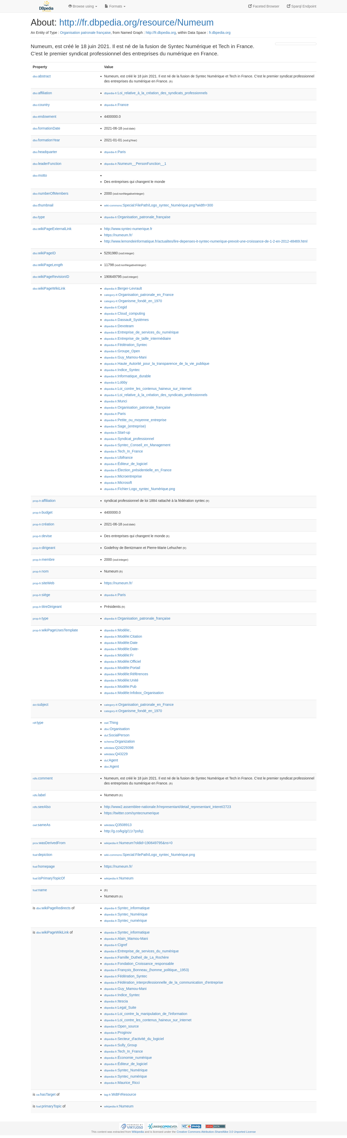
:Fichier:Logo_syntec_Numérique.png (139, 489)
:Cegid (115, 307)
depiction (42, 855)
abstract (42, 76)
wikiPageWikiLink (49, 288)
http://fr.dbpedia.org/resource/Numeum (136, 22)
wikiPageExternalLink (52, 229)
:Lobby (115, 382)
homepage (44, 866)
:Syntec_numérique (125, 921)
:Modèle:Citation (123, 636)
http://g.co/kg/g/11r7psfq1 (124, 831)
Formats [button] (115, 6)
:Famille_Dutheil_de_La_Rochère (136, 957)
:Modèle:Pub (120, 687)
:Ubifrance (118, 458)
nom (41, 571)
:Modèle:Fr (119, 655)
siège (41, 595)
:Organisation (117, 729)
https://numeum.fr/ (118, 235)
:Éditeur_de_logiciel (126, 464)
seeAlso (42, 807)
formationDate (46, 128)
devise (42, 536)
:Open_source (121, 1026)
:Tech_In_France (123, 451)
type (39, 217)
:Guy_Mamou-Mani (125, 357)
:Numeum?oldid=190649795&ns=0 (138, 843)
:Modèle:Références (126, 674)
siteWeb (43, 583)
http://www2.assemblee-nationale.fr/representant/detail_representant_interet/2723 (167, 807)
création (43, 524)
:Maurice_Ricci (122, 1083)
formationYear (46, 140)
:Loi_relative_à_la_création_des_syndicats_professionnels (155, 93)
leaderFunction (47, 164)
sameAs (41, 825)
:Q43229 (116, 754)
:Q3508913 (118, 825)
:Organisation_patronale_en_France (139, 295)
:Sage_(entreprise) (125, 426)
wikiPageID (44, 253)
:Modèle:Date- (121, 649)
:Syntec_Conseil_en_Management (137, 445)
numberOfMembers (50, 193)
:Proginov (118, 1033)
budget (43, 512)
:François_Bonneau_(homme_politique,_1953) (146, 970)
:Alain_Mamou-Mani (126, 939)
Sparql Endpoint (301, 6)
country (41, 105)
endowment (44, 117)
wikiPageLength (48, 265)
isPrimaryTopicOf (49, 878)
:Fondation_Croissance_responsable (139, 964)
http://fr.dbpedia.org (161, 33)
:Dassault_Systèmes (126, 320)
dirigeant (44, 548)
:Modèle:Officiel (122, 661)
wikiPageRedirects (53, 908)
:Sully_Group (120, 1045)
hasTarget (46, 1094)
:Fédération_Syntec (125, 345)
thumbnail (43, 205)
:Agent (111, 760)
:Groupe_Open (122, 351)
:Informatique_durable (127, 376)
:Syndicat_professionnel (129, 439)
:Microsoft (118, 483)
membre (44, 559)
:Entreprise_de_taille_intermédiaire (137, 338)
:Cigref (115, 945)
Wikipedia (138, 1131)
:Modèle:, (117, 630)
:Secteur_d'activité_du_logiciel (134, 1039)
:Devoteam (119, 326)
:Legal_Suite (120, 1007)
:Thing (111, 723)
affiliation (42, 93)
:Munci (115, 401)
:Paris (115, 152)
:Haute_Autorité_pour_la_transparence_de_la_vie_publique (156, 364)
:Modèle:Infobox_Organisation (134, 693)
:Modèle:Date (121, 643)
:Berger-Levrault (123, 288)
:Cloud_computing (124, 313)
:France (116, 105)
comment (43, 778)
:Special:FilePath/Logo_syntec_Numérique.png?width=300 (158, 205)
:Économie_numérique (128, 1058)
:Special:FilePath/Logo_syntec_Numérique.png (149, 855)
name (40, 890)
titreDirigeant (47, 607)
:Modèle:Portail (122, 668)
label (39, 795)
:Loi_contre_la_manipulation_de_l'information (145, 1014)
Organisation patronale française (85, 33)
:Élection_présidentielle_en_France (138, 470)
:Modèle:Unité (121, 680)
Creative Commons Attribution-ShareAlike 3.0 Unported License (216, 1131)
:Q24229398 (119, 748)
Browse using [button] (82, 6)
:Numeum (119, 878)
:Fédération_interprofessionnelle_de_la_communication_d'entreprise (163, 982)
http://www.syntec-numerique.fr (128, 229)
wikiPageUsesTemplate (55, 630)
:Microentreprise (123, 476)
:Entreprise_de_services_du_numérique (141, 332)
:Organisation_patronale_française (137, 217)
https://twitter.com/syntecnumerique (131, 813)
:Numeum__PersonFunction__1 (135, 164)
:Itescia (116, 1001)
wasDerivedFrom (49, 843)
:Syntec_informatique (127, 908)
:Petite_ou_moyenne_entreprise (135, 420)
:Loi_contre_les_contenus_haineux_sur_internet (148, 389)
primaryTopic (49, 1106)
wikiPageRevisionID (51, 277)
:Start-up (117, 432)
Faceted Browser (263, 6)
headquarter (45, 152)
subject (40, 705)
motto (40, 175)
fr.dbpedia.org (219, 33)
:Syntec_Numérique (126, 914)
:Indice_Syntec (122, 370)
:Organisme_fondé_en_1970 (133, 301)
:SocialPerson (117, 735)
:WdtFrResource (120, 1094)
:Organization (119, 741)
